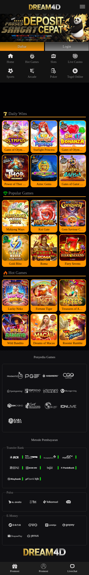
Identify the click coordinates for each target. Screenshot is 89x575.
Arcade (32, 74)
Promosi (14, 568)
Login (67, 47)
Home (10, 59)
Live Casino (75, 59)
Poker (53, 74)
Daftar (22, 47)
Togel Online (75, 74)
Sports (10, 74)
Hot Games (32, 59)
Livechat (72, 568)
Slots (54, 59)
